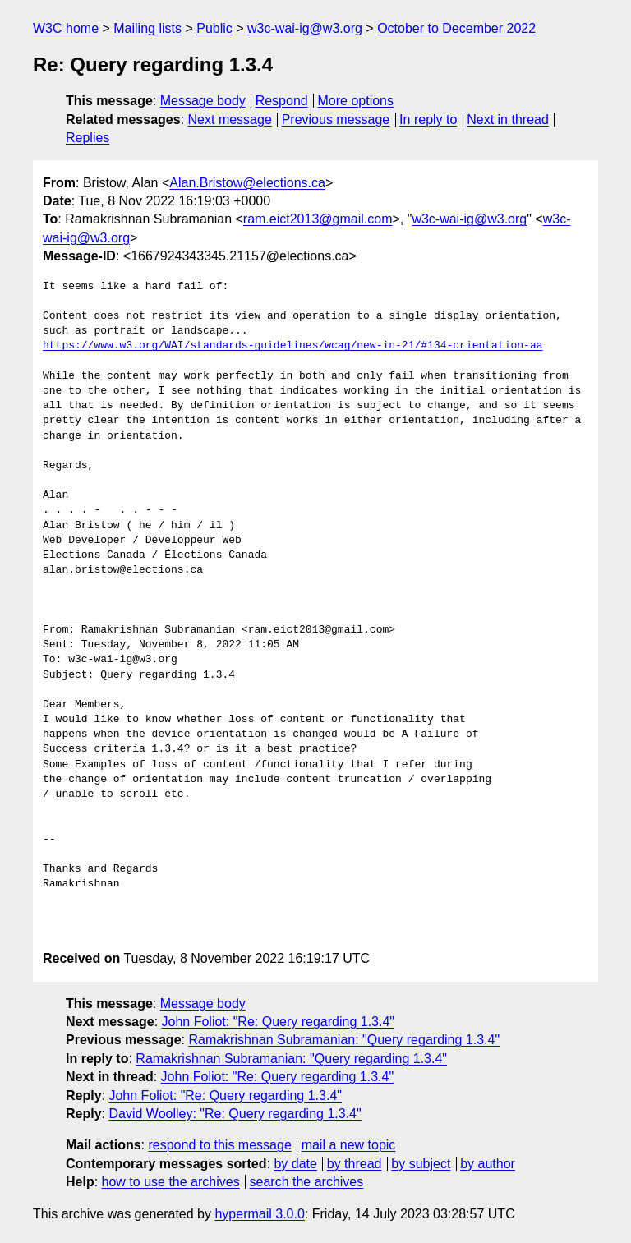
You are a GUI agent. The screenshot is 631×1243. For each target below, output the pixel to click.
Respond (282, 101)
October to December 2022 (456, 28)
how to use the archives (171, 1182)
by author (487, 1164)
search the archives (307, 1182)
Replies (87, 138)
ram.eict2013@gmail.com (318, 219)
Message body (203, 101)
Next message (230, 120)
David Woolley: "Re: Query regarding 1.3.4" (234, 1114)
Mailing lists (147, 28)
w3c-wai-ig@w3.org (304, 28)
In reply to (428, 120)
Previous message (336, 120)
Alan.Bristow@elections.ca (247, 183)
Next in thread (508, 120)
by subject (420, 1164)
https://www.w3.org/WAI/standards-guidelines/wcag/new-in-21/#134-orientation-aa (292, 345)
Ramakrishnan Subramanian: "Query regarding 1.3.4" (344, 1040)
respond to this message (219, 1145)
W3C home (66, 28)
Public (214, 28)
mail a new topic (349, 1145)
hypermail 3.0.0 (259, 1214)
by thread (354, 1164)
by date (295, 1164)
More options (356, 101)
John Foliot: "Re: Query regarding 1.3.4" (278, 1022)
